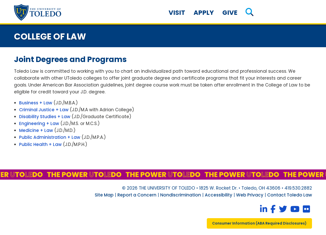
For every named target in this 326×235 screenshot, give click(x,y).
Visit (177, 12)
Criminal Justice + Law (44, 110)
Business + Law (35, 103)
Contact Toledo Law (289, 195)
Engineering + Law (39, 123)
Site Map (104, 195)
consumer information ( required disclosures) (259, 223)
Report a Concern (136, 195)
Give (229, 12)
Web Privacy (249, 195)
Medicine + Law (36, 130)
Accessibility (218, 195)
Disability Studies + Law (44, 117)
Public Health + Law (40, 144)
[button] (249, 12)
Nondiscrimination (180, 195)
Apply (204, 12)
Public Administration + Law (49, 137)
